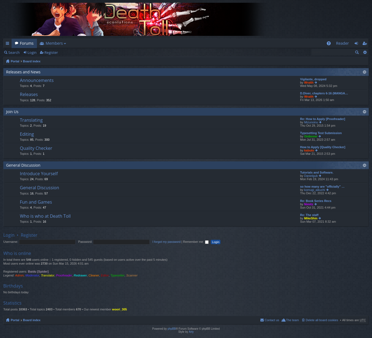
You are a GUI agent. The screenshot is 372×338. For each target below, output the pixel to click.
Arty (191, 331)
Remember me (196, 241)
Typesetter (117, 275)
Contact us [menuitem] (272, 320)
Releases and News (23, 71)
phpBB (172, 328)
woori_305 (119, 309)
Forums (27, 43)
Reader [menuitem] (342, 43)
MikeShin (310, 218)
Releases (29, 94)
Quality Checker (36, 148)
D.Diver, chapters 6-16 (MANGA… (324, 93)
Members (54, 43)
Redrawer (80, 275)
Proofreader (64, 275)
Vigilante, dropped (313, 79)
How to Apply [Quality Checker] (322, 147)
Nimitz (308, 204)
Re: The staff (309, 215)
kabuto (309, 150)
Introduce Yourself (39, 174)
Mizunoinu (311, 122)
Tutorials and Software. (316, 172)
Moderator (32, 275)
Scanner (132, 275)
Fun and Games (36, 202)
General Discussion (23, 165)
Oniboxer (310, 136)
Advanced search (364, 52)
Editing (27, 134)
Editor (105, 275)
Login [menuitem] (357, 44)
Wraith (309, 82)
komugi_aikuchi (314, 189)
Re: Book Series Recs (315, 201)
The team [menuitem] (292, 320)
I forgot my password (166, 241)
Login (32, 52)
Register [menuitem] (366, 44)
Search (14, 52)
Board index (32, 61)
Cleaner (93, 275)
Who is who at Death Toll (45, 216)
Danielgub (311, 175)
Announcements (37, 80)
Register (51, 52)
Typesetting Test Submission (321, 133)
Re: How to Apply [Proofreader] (322, 119)
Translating (31, 120)
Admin (19, 275)
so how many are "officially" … (322, 186)
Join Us (12, 111)
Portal (15, 61)
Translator (47, 275)
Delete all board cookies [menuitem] (322, 320)
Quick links (9, 44)
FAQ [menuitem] (330, 44)
